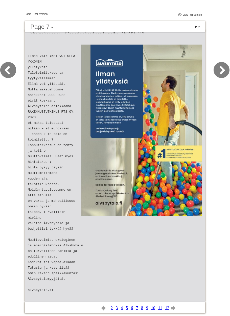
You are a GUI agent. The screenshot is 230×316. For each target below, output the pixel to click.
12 (167, 308)
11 (160, 308)
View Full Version (192, 14)
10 (153, 308)
